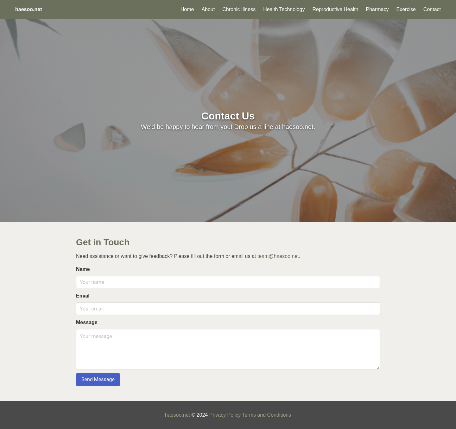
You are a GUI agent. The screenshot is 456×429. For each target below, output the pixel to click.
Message (87, 322)
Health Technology (284, 9)
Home (187, 9)
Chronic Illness (239, 9)
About (208, 9)
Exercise (406, 9)
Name (83, 269)
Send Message (98, 379)
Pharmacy (377, 9)
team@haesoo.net (278, 256)
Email (83, 295)
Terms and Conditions (266, 415)
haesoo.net (177, 415)
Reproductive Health (335, 9)
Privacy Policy (225, 415)
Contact (432, 9)
